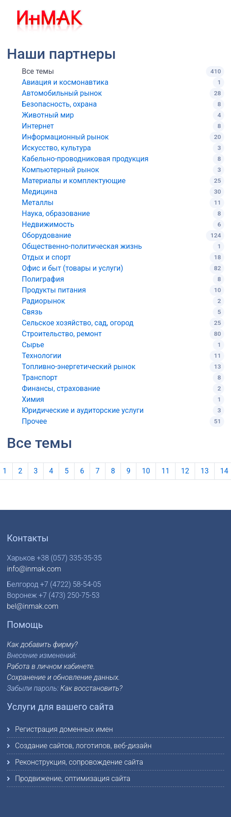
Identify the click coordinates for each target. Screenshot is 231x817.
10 (146, 471)
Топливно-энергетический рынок (79, 366)
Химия (33, 399)
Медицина (39, 191)
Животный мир (48, 115)
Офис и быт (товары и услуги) (72, 268)
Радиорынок (43, 301)
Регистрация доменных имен (64, 729)
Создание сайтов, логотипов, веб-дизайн (83, 745)
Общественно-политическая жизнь (82, 246)
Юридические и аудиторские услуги (83, 410)
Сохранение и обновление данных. (63, 677)
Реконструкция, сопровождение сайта (79, 762)
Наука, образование (56, 213)
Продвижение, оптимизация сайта (73, 778)
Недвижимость (48, 224)
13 (205, 471)
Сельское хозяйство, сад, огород (78, 323)
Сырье (33, 344)
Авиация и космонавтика (65, 82)
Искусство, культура (56, 148)
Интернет (38, 126)
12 (185, 471)
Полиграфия (43, 279)
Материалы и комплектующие (74, 180)
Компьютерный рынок (60, 169)
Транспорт (39, 377)
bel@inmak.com (33, 606)
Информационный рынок (65, 137)
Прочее (34, 421)
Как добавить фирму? (42, 644)
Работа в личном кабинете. (51, 666)
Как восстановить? (91, 688)
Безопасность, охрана (59, 104)
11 (165, 471)
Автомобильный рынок (62, 93)
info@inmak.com (34, 569)
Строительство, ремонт (62, 333)
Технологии (41, 355)
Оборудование (46, 235)
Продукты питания (54, 290)
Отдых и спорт (46, 257)
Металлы (38, 202)
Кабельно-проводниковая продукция (85, 158)
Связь (32, 312)
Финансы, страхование (61, 388)
